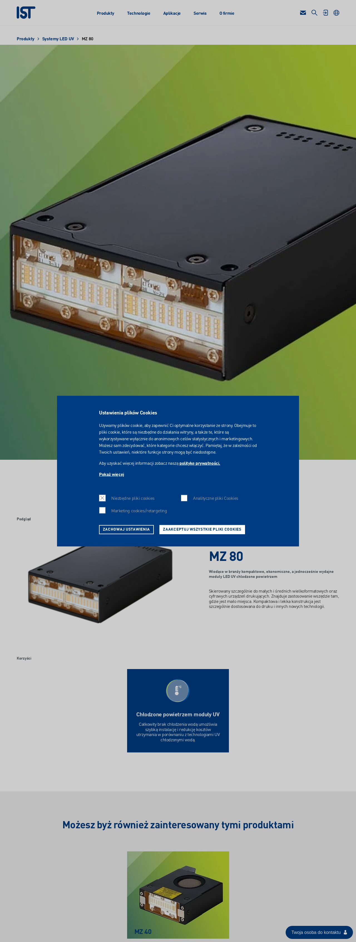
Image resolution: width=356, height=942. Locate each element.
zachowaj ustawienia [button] (126, 529)
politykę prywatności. (199, 463)
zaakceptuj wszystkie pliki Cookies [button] (202, 529)
